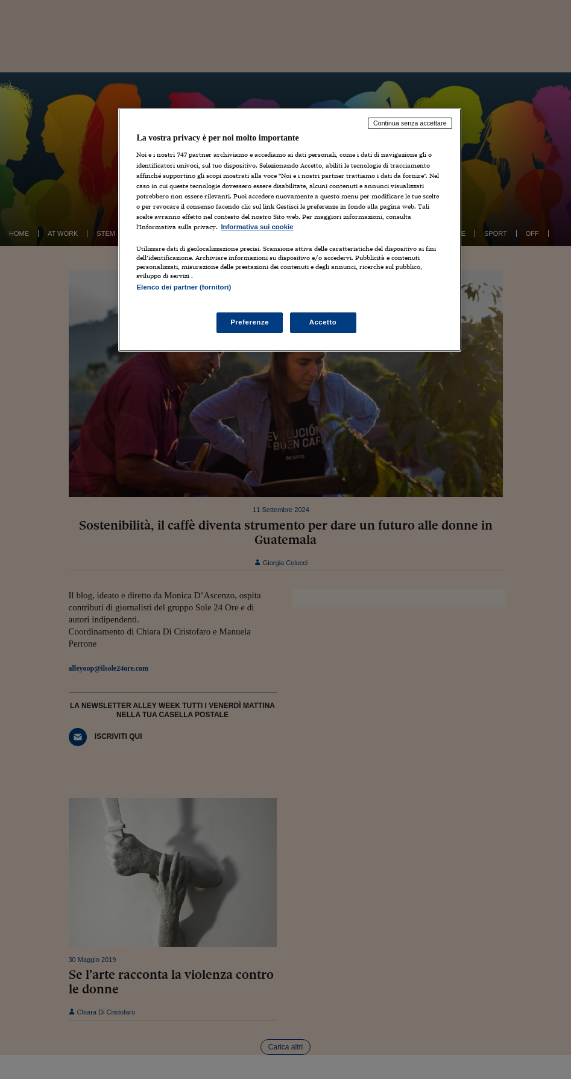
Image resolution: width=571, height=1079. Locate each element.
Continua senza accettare (410, 123)
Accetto (323, 322)
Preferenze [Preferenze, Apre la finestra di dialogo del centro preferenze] (249, 322)
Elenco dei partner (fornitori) (183, 287)
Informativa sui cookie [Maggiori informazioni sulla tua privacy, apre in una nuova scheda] (257, 226)
